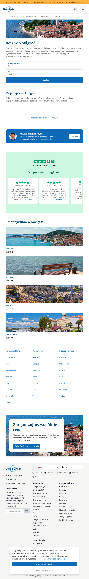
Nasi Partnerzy (38, 496)
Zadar (8, 402)
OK (26, 511)
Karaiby (62, 490)
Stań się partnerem (40, 547)
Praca (34, 516)
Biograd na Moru (66, 351)
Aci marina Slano (13, 351)
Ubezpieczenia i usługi (42, 503)
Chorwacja (64, 486)
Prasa (34, 512)
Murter (62, 370)
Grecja (62, 496)
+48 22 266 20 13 (14, 475)
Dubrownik (10, 357)
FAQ (34, 529)
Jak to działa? (38, 490)
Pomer (62, 376)
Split (34, 389)
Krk (7, 364)
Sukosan (63, 389)
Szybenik (9, 396)
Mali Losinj (64, 364)
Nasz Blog (36, 532)
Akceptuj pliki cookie (44, 564)
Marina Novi (11, 370)
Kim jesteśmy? (38, 486)
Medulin (36, 370)
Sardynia (63, 500)
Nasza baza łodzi (66, 513)
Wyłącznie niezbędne (44, 570)
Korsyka (62, 506)
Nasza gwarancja (39, 493)
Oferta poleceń (39, 500)
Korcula (62, 357)
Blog (35, 476)
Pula (7, 383)
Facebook (37, 473)
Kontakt (74, 136)
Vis (33, 396)
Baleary (62, 493)
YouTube (49, 473)
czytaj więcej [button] (28, 199)
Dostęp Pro (37, 543)
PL (48, 467)
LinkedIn (73, 473)
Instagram (61, 473)
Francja (62, 503)
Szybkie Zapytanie (67, 520)
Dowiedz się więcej (56, 559)
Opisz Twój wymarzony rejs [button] (27, 446)
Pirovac (9, 376)
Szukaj (44, 80)
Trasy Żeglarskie (66, 516)
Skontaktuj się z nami (16, 483)
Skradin (9, 389)
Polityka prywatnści (40, 519)
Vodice (62, 396)
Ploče (34, 376)
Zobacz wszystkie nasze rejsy (44, 117)
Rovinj (62, 383)
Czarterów (44, 525)
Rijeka (35, 383)
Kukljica (35, 364)
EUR (72, 467)
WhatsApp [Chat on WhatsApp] (11, 479)
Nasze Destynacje (67, 510)
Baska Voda (37, 351)
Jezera (35, 357)
